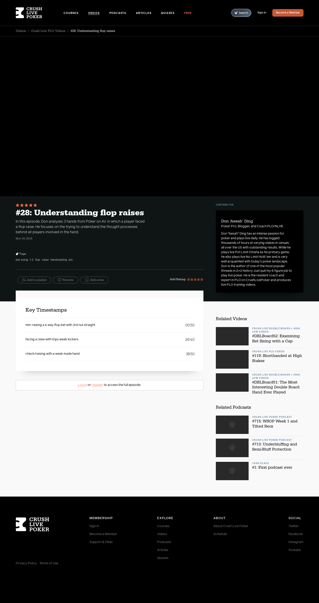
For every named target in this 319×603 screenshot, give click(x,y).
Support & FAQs (101, 542)
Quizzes (167, 13)
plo (71, 260)
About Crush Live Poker (230, 526)
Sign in (94, 526)
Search (241, 13)
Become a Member (288, 13)
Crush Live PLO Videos (48, 31)
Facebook (295, 534)
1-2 (31, 260)
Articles (143, 13)
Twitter (293, 526)
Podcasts (117, 13)
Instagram (295, 542)
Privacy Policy (26, 563)
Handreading (58, 260)
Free (188, 13)
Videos (94, 13)
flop (37, 260)
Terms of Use (48, 563)
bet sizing (22, 260)
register (97, 385)
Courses (71, 13)
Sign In (261, 13)
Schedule (220, 534)
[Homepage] (40, 13)
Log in (82, 385)
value (45, 260)
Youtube (294, 550)
